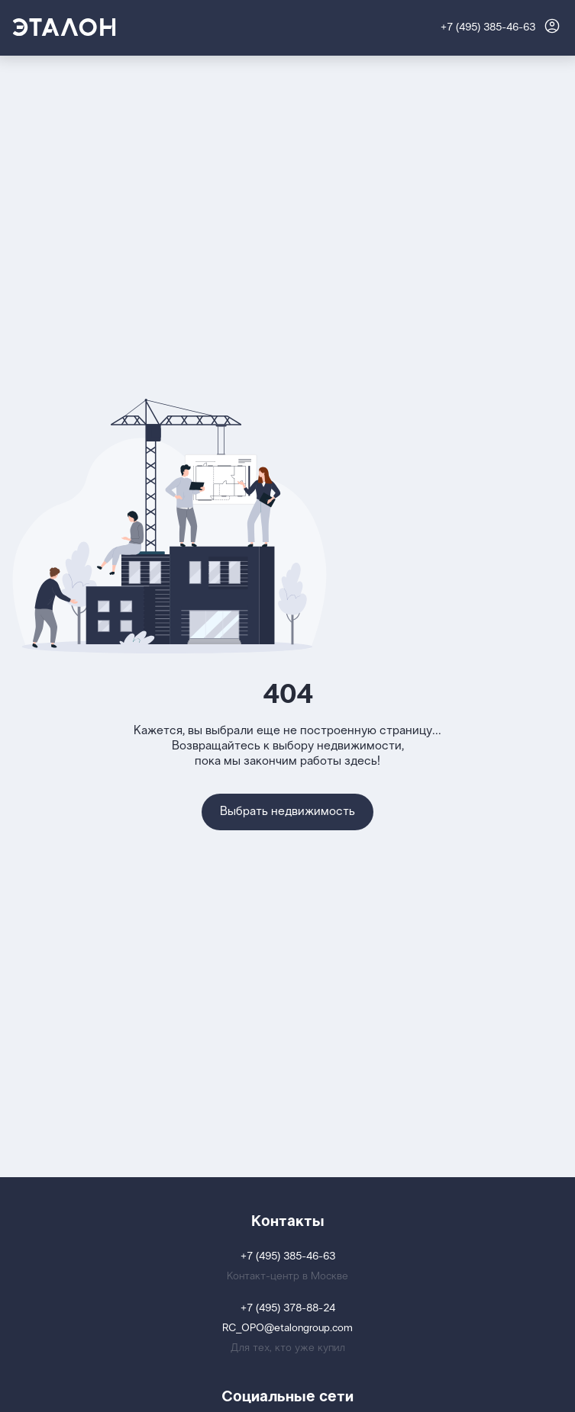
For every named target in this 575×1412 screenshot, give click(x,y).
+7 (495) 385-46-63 (488, 28)
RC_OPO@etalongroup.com (287, 1328)
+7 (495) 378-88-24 (288, 1309)
